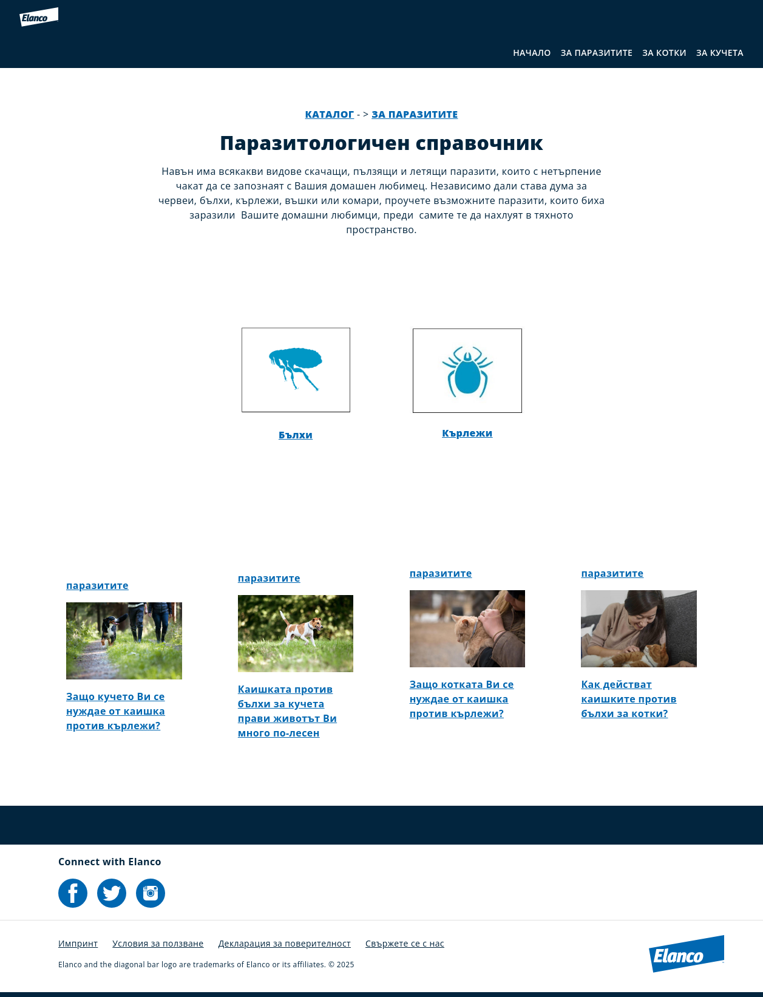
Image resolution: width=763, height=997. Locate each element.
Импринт (78, 943)
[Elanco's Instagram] (150, 893)
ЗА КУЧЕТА (720, 52)
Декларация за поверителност (285, 943)
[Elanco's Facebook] (72, 893)
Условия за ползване (157, 943)
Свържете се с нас (404, 943)
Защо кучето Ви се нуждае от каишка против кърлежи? (115, 711)
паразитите (97, 585)
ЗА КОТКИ (664, 52)
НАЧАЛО (532, 52)
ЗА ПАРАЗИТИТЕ (597, 52)
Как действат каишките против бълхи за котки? (628, 699)
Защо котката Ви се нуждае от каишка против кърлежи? (462, 699)
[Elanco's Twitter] (111, 893)
